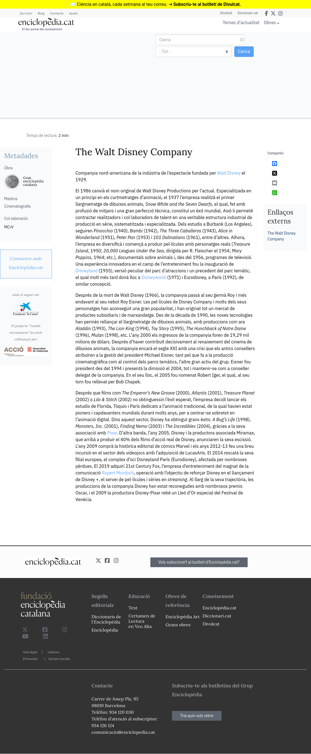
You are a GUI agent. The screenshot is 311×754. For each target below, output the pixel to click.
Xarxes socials (59, 659)
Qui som (26, 13)
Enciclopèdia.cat (220, 607)
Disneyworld (153, 277)
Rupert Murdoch (118, 473)
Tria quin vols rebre (196, 715)
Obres (270, 22)
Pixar (112, 433)
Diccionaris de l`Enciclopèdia (106, 619)
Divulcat (226, 13)
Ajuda (73, 13)
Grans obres (178, 624)
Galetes (53, 652)
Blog (41, 13)
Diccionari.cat (248, 13)
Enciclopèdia (104, 630)
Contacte (56, 13)
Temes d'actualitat (241, 22)
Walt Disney (229, 173)
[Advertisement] (78, 75)
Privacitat (30, 659)
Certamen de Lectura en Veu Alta (141, 621)
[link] (26, 263)
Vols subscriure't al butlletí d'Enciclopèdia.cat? (199, 562)
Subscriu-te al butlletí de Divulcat (206, 4)
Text (133, 607)
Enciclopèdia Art (183, 616)
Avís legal (30, 652)
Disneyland (86, 270)
